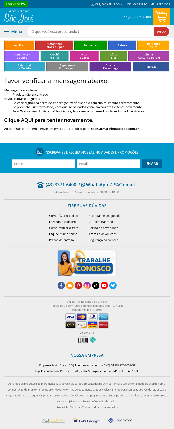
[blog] (70, 285)
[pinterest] (78, 285)
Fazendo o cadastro (62, 222)
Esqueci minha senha (63, 234)
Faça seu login (112, 4)
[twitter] (113, 285)
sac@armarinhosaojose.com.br (115, 128)
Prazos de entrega (61, 240)
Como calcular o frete (63, 228)
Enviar (152, 163)
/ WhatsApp (93, 185)
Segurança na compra (103, 240)
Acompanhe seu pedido (105, 216)
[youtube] (104, 285)
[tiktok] (95, 285)
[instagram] (87, 285)
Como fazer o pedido (63, 216)
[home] (18, 17)
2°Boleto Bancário (101, 222)
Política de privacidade (103, 228)
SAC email (124, 185)
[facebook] (61, 285)
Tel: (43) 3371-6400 (136, 17)
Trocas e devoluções (103, 234)
